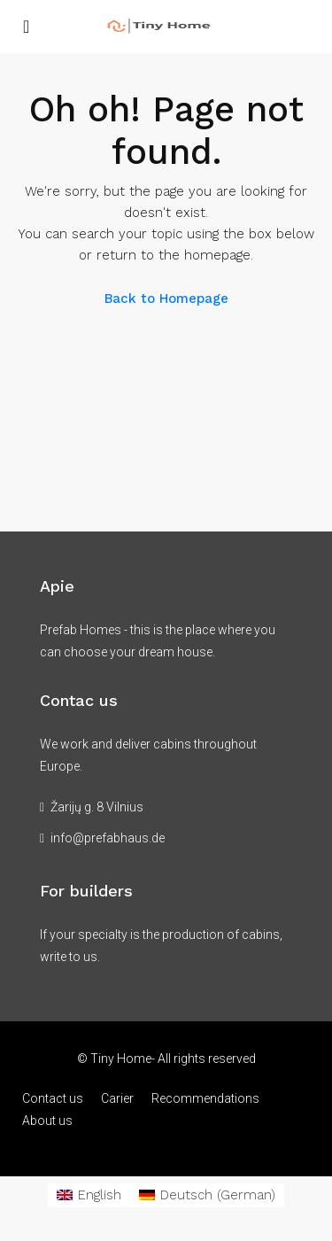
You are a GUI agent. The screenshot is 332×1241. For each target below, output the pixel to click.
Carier (117, 1098)
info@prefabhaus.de (107, 838)
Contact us (52, 1098)
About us (47, 1120)
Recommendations (205, 1098)
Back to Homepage (166, 298)
